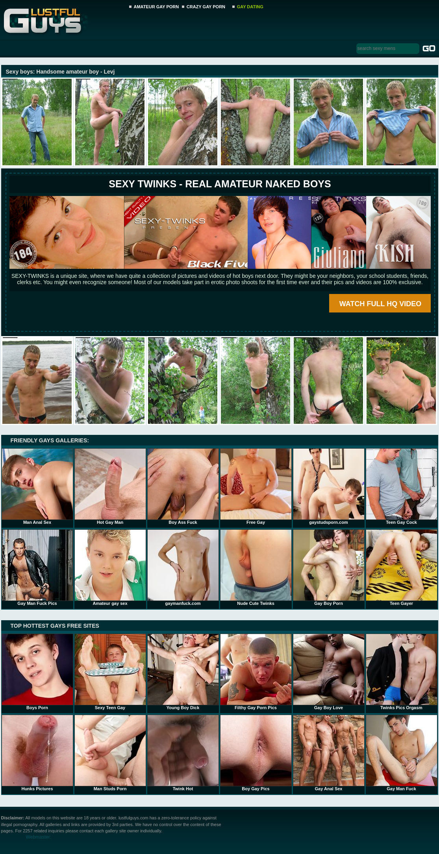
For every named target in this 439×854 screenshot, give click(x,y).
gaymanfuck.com (183, 567)
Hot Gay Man (110, 486)
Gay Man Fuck (401, 753)
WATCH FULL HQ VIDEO (380, 304)
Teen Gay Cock (401, 486)
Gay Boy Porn (329, 567)
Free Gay (256, 486)
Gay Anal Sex (329, 753)
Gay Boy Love (329, 672)
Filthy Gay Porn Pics (256, 672)
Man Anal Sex (37, 486)
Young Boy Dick (183, 672)
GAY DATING (250, 6)
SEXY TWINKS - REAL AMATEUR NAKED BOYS (220, 183)
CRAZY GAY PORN (206, 6)
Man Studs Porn (110, 753)
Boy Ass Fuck (183, 486)
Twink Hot (183, 753)
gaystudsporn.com (329, 486)
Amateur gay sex (110, 567)
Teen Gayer (401, 567)
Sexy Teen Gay (110, 672)
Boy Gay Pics (256, 753)
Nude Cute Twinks (256, 567)
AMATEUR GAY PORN (156, 6)
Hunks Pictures (37, 753)
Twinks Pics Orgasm (401, 672)
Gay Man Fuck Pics (37, 567)
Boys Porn (37, 672)
